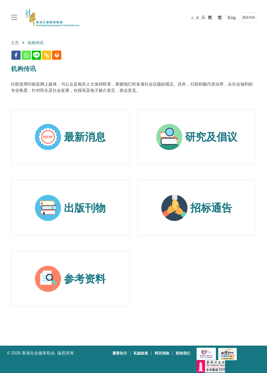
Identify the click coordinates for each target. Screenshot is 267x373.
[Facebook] (16, 55)
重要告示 (119, 353)
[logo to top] (14, 17)
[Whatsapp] (26, 55)
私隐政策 (141, 353)
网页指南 (162, 353)
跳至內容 (248, 17)
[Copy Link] (46, 55)
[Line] (36, 55)
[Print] (56, 55)
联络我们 (183, 353)
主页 (15, 42)
